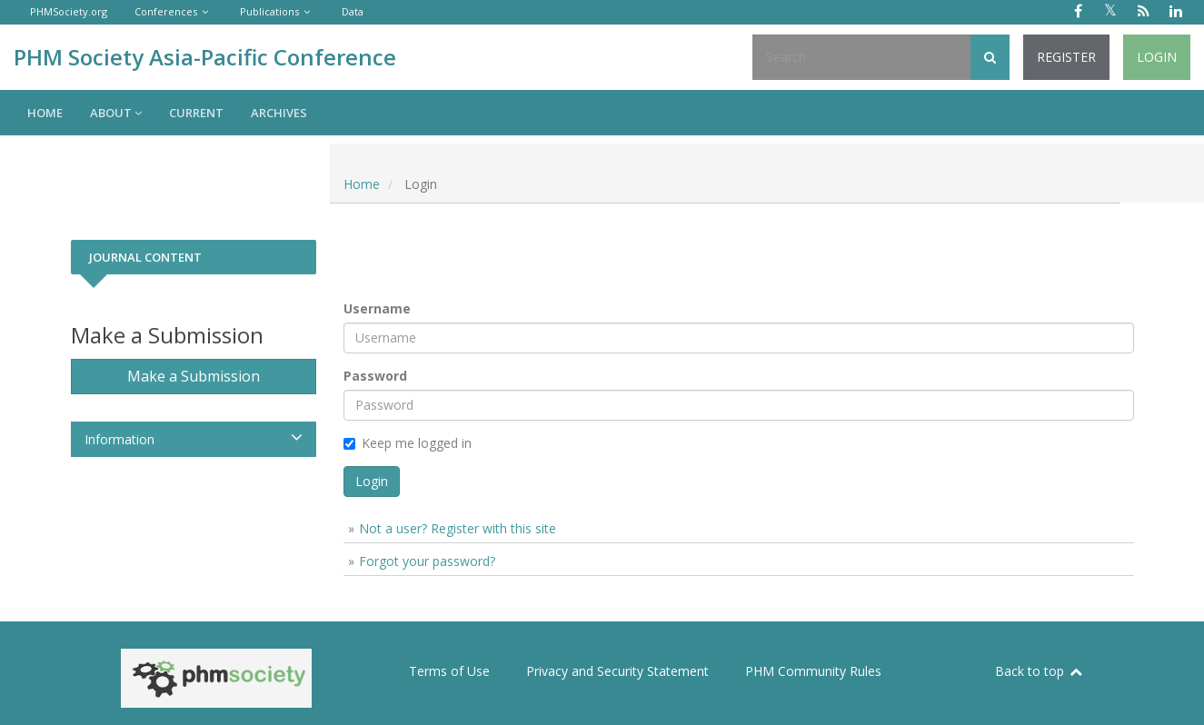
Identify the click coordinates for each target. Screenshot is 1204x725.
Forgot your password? (427, 561)
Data (352, 11)
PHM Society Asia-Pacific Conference (205, 57)
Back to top (1039, 671)
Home (45, 112)
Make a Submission (193, 376)
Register (1066, 56)
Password (375, 375)
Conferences (165, 11)
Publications (269, 11)
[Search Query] (861, 57)
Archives (279, 112)
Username (377, 308)
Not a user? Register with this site (457, 528)
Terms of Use (449, 671)
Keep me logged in (407, 443)
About (116, 112)
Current (196, 112)
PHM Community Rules (813, 671)
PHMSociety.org (68, 11)
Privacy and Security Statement (617, 671)
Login (1157, 56)
